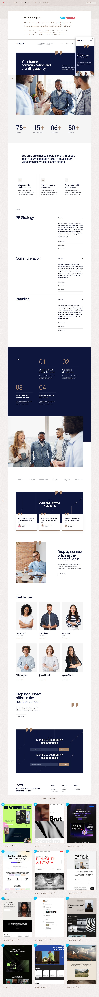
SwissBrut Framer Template (41, 845)
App (3, 846)
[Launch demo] (16, 845)
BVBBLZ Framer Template (9, 845)
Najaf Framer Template (8, 986)
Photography (75, 940)
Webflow (40, 23)
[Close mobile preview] (92, 38)
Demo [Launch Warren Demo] (62, 17)
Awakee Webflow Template (9, 892)
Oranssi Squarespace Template (42, 986)
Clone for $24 (70, 17)
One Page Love (8, 2)
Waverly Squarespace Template (10, 939)
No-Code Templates (33, 34)
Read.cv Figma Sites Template (42, 939)
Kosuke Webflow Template (73, 939)
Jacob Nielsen (28, 20)
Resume (12, 940)
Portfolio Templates (41, 34)
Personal (8, 940)
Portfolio (37, 846)
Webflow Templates (50, 34)
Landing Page (7, 846)
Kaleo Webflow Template (73, 986)
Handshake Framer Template (74, 892)
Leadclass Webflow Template (74, 845)
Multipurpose (76, 846)
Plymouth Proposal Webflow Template (44, 892)
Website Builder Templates (59, 34)
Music (4, 940)
